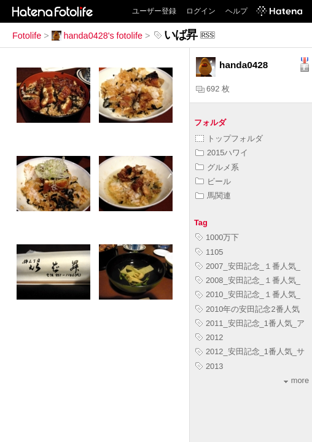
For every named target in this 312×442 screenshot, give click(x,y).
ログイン (201, 11)
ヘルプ (236, 11)
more (296, 380)
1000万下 (217, 237)
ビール (213, 181)
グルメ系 (217, 167)
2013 (209, 366)
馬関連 (213, 195)
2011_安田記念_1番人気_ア (250, 323)
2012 (209, 337)
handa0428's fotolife (97, 36)
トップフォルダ (229, 138)
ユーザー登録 (154, 11)
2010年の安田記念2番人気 (247, 309)
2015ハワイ (221, 152)
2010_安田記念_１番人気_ (247, 294)
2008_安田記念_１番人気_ (247, 280)
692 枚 (213, 88)
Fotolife (26, 36)
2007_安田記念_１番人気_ (247, 266)
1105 (209, 252)
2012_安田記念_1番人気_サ (250, 351)
